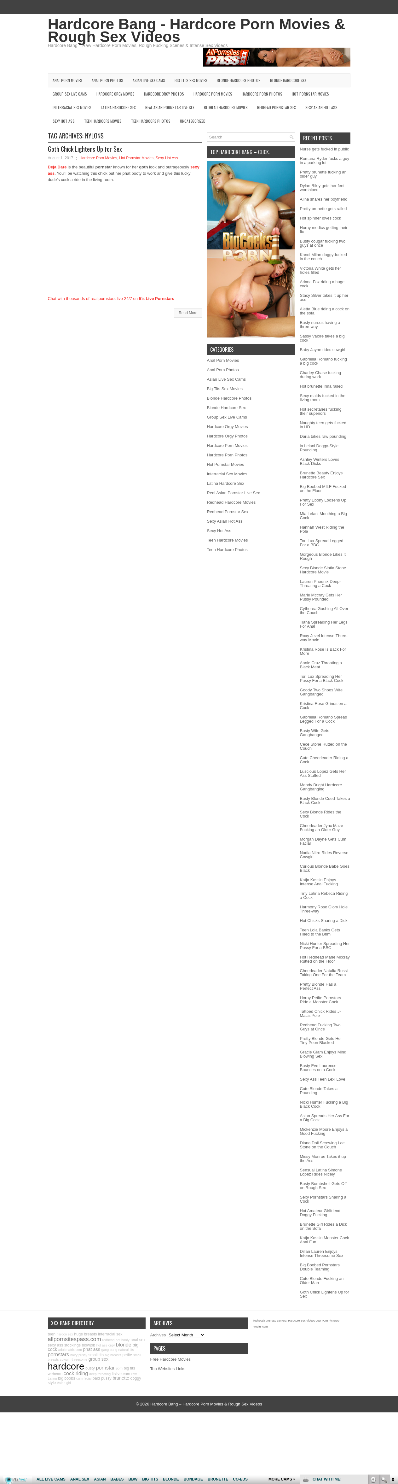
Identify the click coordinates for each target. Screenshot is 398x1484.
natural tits (126, 1350)
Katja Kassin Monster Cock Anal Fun (324, 1239)
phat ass (91, 1349)
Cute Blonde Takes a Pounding (319, 1090)
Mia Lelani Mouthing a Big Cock (323, 515)
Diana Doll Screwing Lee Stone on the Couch (322, 1145)
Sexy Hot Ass (64, 121)
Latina (52, 1378)
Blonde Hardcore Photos (239, 80)
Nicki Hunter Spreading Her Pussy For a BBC (325, 945)
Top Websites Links (168, 1368)
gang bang (109, 1350)
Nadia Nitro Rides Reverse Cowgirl (324, 854)
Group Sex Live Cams (70, 94)
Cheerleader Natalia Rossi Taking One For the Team (324, 972)
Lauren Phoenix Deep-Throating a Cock (320, 583)
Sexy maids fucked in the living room (323, 397)
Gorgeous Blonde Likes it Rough (323, 556)
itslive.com (121, 1374)
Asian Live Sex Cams (149, 80)
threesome (79, 1359)
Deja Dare (57, 167)
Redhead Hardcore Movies (226, 107)
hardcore (66, 1366)
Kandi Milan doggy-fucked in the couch (323, 256)
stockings (72, 1345)
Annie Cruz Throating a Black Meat (321, 664)
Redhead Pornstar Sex (276, 107)
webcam (55, 1374)
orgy (111, 1345)
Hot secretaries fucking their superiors (321, 411)
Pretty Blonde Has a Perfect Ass (318, 986)
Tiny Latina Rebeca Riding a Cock (324, 895)
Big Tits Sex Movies (191, 80)
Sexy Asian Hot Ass (321, 107)
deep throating (100, 1374)
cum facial (83, 1378)
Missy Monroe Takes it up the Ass (323, 1158)
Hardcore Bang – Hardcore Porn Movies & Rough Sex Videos (206, 1404)
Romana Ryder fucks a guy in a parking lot (324, 160)
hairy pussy (78, 1355)
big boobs (66, 1378)
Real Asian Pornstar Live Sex (169, 107)
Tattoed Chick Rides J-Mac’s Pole (320, 1013)
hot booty (123, 1340)
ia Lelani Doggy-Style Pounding (319, 447)
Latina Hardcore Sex (118, 107)
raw (134, 1374)
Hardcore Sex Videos (301, 1320)
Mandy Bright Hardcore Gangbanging (321, 787)
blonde (123, 1344)
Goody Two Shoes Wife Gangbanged (321, 692)
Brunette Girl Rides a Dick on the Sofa (323, 1226)
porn (119, 1368)
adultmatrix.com (70, 1350)
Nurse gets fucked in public (324, 149)
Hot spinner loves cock (320, 218)
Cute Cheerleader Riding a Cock (324, 759)
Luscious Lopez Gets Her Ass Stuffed (323, 773)
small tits (96, 1355)
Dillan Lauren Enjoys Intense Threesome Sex (321, 1253)
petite (127, 1355)
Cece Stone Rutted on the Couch (323, 746)
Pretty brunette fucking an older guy (323, 174)
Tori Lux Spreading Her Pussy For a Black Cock (321, 678)
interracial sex (110, 1334)
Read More (188, 313)
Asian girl (64, 1383)
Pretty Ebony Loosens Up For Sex (323, 502)
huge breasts (85, 1334)
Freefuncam (260, 1326)
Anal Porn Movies (67, 80)
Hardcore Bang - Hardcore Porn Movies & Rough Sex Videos (196, 30)
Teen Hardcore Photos (150, 121)
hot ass (101, 1345)
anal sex (138, 1340)
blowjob (88, 1345)
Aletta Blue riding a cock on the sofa (325, 311)
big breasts (113, 1355)
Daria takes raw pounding (323, 436)
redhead (108, 1340)
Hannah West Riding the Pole (322, 529)
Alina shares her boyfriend (324, 199)
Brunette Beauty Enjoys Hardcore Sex (321, 475)
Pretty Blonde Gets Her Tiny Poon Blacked (321, 1040)
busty (90, 1368)
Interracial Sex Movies (72, 107)
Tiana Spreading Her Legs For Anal (324, 624)
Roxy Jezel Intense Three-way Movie (324, 637)
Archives (158, 1335)
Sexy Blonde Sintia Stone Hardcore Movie (323, 570)
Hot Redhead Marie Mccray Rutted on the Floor (325, 959)
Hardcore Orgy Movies (115, 94)
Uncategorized (192, 121)
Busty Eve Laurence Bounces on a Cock (318, 1067)
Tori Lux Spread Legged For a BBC (321, 542)
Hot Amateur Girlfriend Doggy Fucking (320, 1212)
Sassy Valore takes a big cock (322, 338)
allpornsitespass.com (74, 1339)
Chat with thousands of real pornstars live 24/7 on (111, 298)
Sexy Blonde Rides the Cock (321, 814)
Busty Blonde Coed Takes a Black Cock (325, 800)
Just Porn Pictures (327, 1320)
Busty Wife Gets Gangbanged (314, 732)
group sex (98, 1359)
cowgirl (65, 1359)
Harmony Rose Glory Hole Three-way (324, 909)
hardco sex (64, 1334)
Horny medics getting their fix (324, 229)
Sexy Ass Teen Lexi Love (322, 1079)
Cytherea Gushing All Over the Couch (324, 610)
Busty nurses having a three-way (320, 324)
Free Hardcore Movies (170, 1359)
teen (51, 1334)
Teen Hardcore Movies (103, 121)
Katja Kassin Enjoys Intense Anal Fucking (319, 881)
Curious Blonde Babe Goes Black (325, 868)
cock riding (76, 1373)
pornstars (58, 1354)
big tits (129, 1368)
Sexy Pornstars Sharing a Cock (323, 1199)
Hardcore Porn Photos (262, 94)
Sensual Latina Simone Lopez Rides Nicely (321, 1172)
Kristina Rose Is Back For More (323, 651)
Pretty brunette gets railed (323, 208)
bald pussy (102, 1378)
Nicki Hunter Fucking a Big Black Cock (324, 1104)
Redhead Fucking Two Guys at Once (320, 1027)
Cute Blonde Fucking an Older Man (322, 1280)
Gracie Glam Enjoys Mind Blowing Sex (323, 1054)
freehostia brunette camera (270, 1320)
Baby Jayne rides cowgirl (322, 349)
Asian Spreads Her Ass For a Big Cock (324, 1117)
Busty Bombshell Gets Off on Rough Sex (323, 1185)
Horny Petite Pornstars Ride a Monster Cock (320, 999)
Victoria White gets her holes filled (320, 270)
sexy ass (55, 1345)
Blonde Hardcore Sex (288, 80)
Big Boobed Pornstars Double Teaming (320, 1267)
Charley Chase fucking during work (320, 374)
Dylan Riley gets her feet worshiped (322, 187)
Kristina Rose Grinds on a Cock (323, 705)
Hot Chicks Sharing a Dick (324, 920)
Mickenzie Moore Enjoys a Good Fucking (324, 1131)
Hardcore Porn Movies (212, 94)
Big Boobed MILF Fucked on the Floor (323, 488)
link (392, 1385)
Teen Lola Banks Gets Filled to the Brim (320, 932)
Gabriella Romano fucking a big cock (323, 361)
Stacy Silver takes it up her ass (324, 297)
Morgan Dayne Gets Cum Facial (323, 841)
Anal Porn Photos (107, 80)
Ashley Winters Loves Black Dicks (319, 461)
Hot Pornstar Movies (310, 94)
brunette (120, 1378)
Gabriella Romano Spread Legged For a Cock (323, 719)
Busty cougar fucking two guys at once (323, 243)
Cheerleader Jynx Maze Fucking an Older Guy (321, 827)
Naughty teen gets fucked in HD (323, 424)
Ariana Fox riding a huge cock (322, 283)
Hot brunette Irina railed (321, 386)
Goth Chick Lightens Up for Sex (85, 149)
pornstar (105, 1367)
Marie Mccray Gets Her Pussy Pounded (321, 597)
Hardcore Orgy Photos (164, 94)
